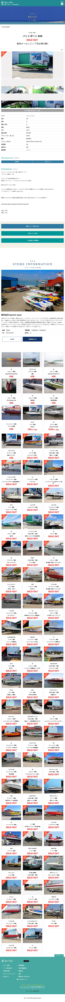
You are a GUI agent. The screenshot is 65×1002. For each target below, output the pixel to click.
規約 (20, 973)
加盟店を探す (6, 971)
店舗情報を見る (32, 339)
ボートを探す (6, 965)
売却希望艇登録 (22, 968)
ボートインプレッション (9, 973)
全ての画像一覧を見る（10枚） (32, 110)
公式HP (12, 339)
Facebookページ (23, 979)
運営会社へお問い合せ (24, 976)
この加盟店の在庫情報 (32, 240)
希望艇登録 (21, 965)
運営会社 (21, 971)
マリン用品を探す (7, 968)
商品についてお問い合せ (32, 226)
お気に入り (6, 976)
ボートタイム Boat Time (32, 991)
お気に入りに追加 (32, 233)
